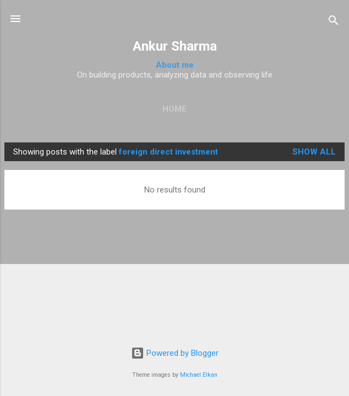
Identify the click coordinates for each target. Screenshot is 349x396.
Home (174, 109)
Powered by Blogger (175, 353)
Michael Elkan (198, 374)
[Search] (333, 22)
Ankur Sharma (175, 46)
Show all (314, 152)
